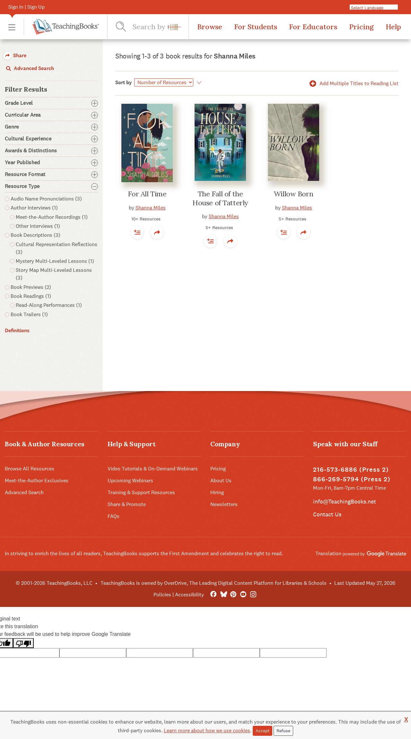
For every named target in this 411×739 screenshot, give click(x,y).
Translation (360, 553)
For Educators (313, 26)
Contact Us (327, 514)
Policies (162, 594)
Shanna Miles (151, 207)
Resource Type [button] (51, 186)
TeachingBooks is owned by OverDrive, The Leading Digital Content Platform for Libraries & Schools (214, 583)
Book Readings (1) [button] (31, 296)
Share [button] (15, 55)
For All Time (147, 193)
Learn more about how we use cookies (207, 730)
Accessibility (189, 594)
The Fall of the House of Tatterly (220, 198)
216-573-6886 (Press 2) (351, 469)
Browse (209, 26)
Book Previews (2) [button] (31, 287)
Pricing (361, 26)
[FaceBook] (213, 594)
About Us (221, 480)
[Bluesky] (223, 594)
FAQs (113, 516)
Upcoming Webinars (130, 480)
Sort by (123, 82)
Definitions (17, 330)
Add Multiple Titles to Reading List (352, 83)
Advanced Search (29, 68)
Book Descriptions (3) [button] (35, 235)
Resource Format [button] (51, 174)
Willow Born (293, 193)
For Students (255, 26)
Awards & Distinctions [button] (51, 150)
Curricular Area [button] (51, 115)
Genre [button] (51, 127)
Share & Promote (127, 504)
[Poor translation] (23, 643)
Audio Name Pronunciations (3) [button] (46, 198)
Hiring (217, 492)
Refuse (283, 731)
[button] (11, 26)
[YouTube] (243, 594)
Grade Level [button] (51, 103)
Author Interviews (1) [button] (34, 207)
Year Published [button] (51, 162)
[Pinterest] (233, 594)
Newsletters (224, 504)
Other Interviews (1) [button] (38, 226)
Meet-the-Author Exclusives (36, 480)
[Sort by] (163, 82)
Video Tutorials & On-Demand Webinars (153, 468)
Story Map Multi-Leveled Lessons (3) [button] (54, 274)
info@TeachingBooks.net (344, 501)
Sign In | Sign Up (26, 7)
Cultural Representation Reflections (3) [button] (56, 248)
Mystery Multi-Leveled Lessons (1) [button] (55, 261)
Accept (262, 731)
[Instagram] (253, 594)
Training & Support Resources (141, 492)
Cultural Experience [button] (51, 139)
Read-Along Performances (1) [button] (49, 305)
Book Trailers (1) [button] (29, 314)
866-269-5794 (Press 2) (351, 479)
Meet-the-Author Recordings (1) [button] (52, 217)
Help (393, 26)
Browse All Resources (29, 468)
